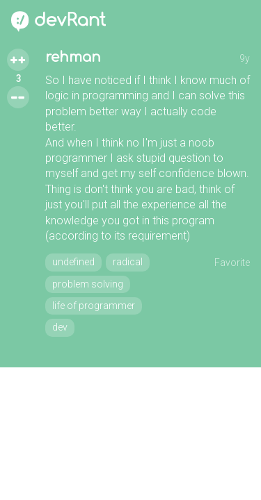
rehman (73, 57)
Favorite (232, 262)
